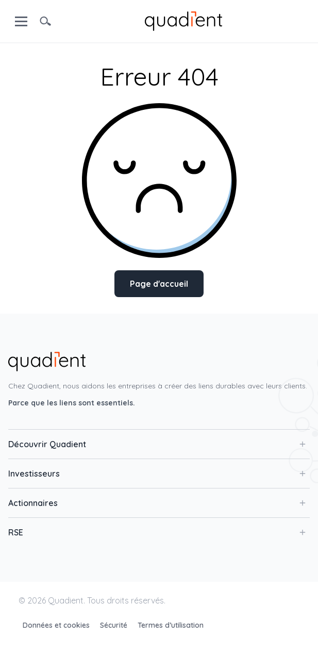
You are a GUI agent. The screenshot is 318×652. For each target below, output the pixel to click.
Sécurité (114, 625)
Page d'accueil (159, 284)
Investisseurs (157, 473)
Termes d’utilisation (171, 625)
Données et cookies (57, 625)
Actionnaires (157, 503)
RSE (157, 532)
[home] (183, 20)
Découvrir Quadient (157, 444)
